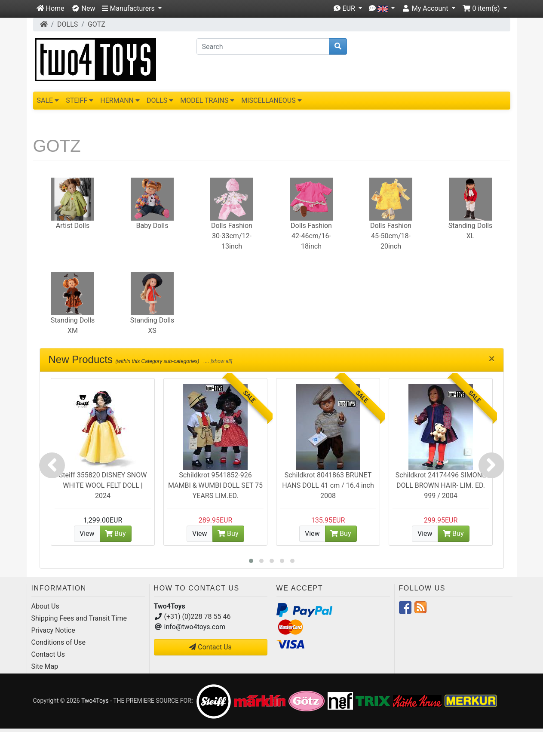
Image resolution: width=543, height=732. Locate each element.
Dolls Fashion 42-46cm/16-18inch (311, 235)
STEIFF (79, 100)
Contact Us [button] (210, 647)
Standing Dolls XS (152, 325)
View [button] (87, 533)
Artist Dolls (73, 225)
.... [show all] (217, 361)
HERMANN (120, 100)
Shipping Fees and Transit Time (79, 618)
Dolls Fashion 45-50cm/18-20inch (390, 235)
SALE (48, 100)
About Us (45, 606)
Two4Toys (95, 700)
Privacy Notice (53, 630)
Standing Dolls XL (470, 230)
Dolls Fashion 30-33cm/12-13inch (231, 235)
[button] (131, 8)
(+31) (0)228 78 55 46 (197, 616)
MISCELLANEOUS (271, 100)
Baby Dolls (152, 225)
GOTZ (96, 24)
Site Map (44, 666)
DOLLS (67, 24)
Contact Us (48, 654)
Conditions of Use (58, 642)
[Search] (262, 46)
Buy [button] (115, 533)
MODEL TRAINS (207, 100)
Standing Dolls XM (73, 325)
